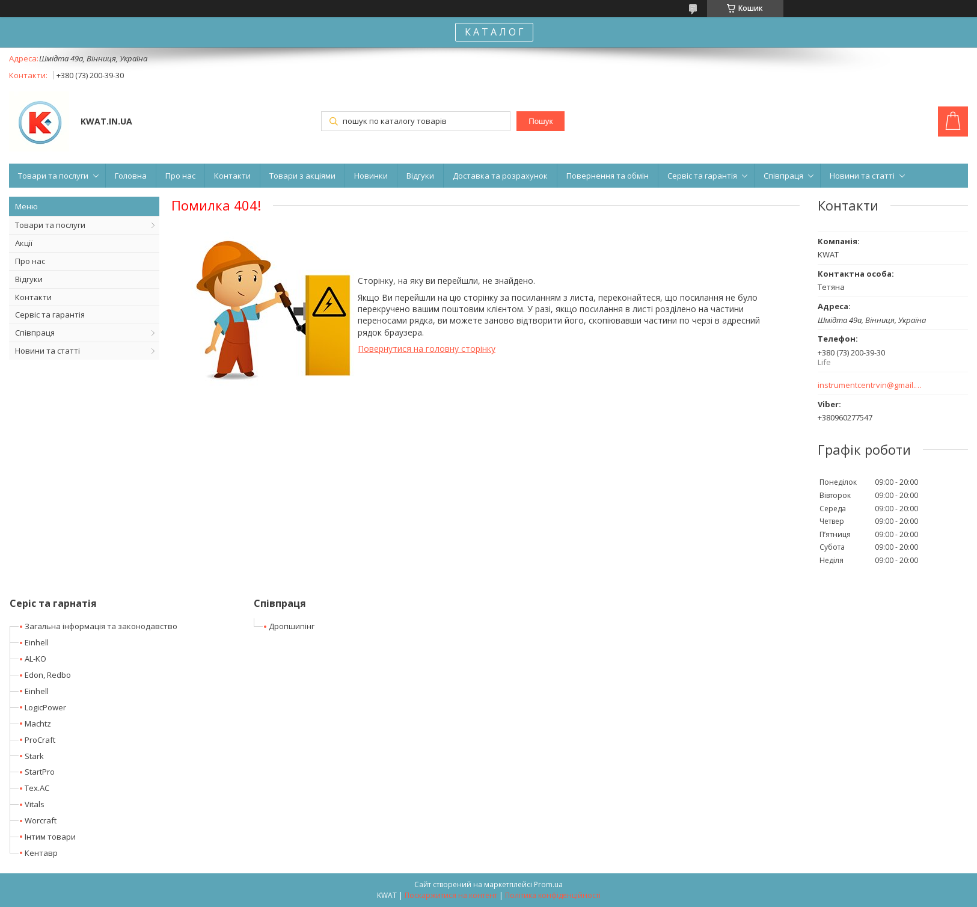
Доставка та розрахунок (500, 175)
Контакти (232, 175)
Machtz (38, 723)
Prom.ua (548, 884)
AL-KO (35, 658)
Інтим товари (50, 836)
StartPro (40, 771)
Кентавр (41, 852)
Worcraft (41, 820)
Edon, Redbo (48, 674)
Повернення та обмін (607, 175)
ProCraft (40, 739)
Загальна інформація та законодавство (101, 626)
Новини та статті (862, 175)
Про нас (180, 175)
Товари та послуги (53, 175)
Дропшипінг (291, 626)
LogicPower (45, 707)
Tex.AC (37, 787)
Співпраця (783, 175)
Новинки (371, 175)
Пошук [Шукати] (540, 121)
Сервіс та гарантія (702, 175)
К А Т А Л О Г (494, 31)
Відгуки (420, 175)
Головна (131, 175)
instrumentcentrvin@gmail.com (870, 385)
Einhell (37, 642)
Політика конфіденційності (553, 895)
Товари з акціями (302, 175)
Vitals (34, 804)
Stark (34, 756)
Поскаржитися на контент (451, 895)
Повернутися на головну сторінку (426, 348)
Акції (23, 243)
